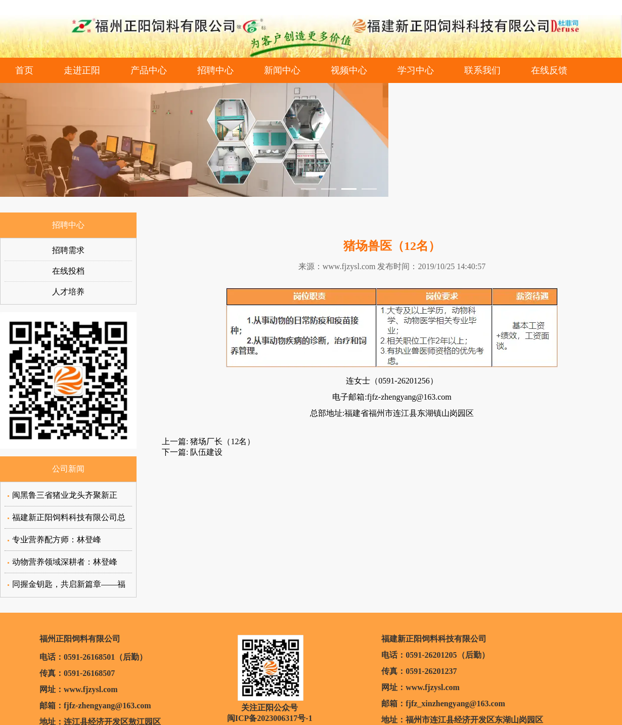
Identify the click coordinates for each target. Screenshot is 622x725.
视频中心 (349, 70)
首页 (24, 70)
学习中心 (415, 70)
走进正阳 (82, 70)
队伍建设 (205, 452)
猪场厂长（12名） (221, 441)
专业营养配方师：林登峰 (56, 539)
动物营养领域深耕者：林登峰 (64, 562)
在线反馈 (549, 70)
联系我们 (482, 70)
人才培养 (68, 291)
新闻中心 (282, 70)
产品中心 (148, 70)
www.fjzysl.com (349, 266)
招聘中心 (215, 70)
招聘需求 (68, 250)
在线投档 (68, 271)
